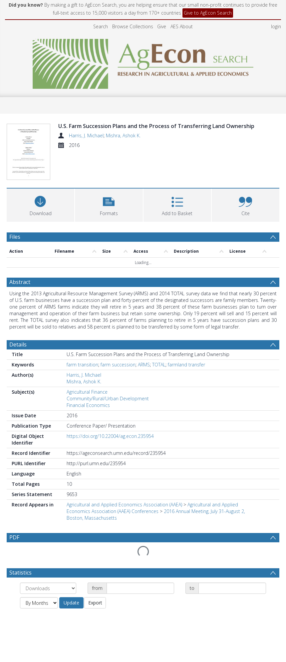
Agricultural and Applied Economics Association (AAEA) (124, 515)
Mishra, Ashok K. (123, 135)
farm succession (118, 375)
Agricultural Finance (87, 403)
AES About (181, 26)
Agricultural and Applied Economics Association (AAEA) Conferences (152, 518)
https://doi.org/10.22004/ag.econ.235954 (110, 447)
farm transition (82, 375)
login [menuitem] (276, 26)
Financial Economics (88, 416)
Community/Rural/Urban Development (108, 409)
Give (161, 26)
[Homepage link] (143, 62)
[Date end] (232, 599)
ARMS (144, 375)
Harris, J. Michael (86, 135)
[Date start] (140, 599)
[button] (109, 215)
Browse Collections (132, 26)
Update (71, 613)
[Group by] (48, 599)
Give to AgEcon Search (208, 13)
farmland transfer (186, 375)
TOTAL (158, 375)
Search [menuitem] (100, 26)
